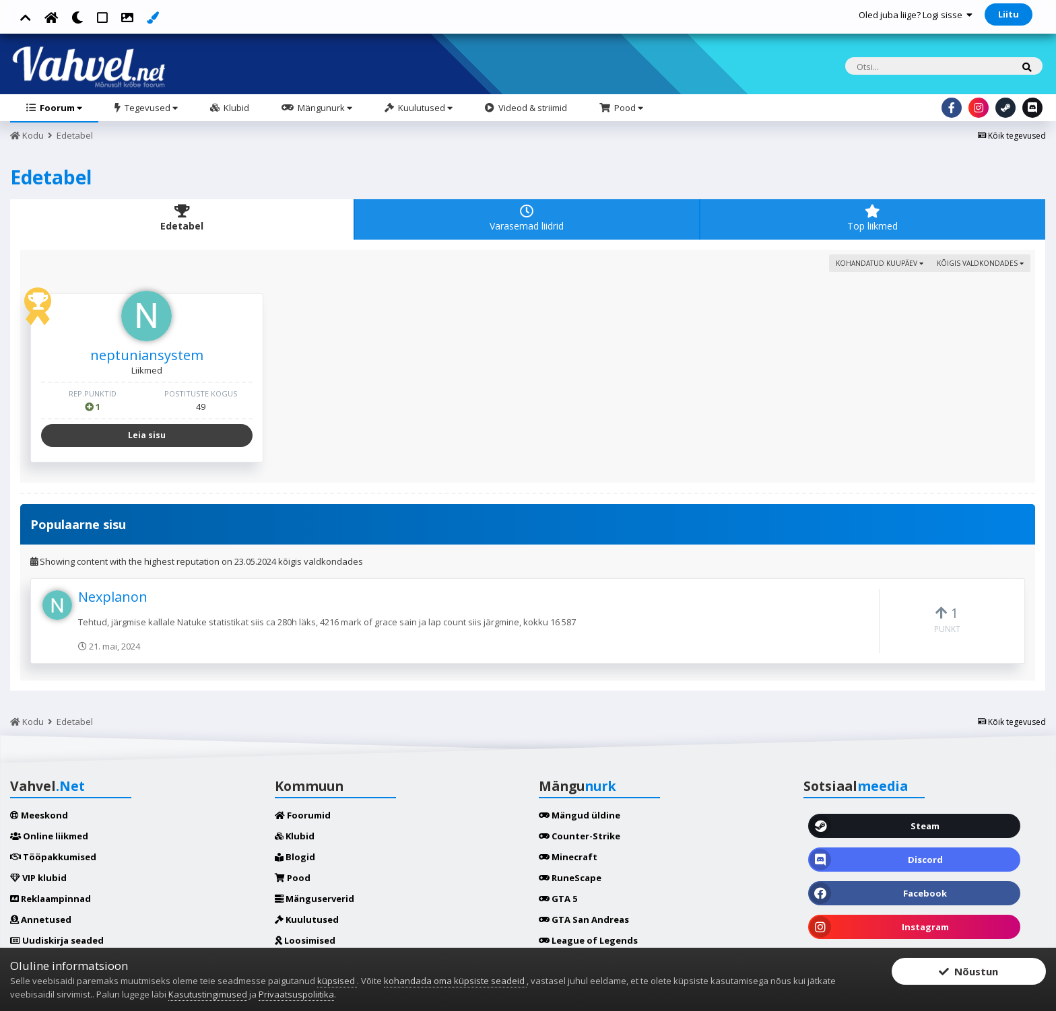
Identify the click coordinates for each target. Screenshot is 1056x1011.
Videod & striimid (531, 108)
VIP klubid (38, 878)
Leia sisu (147, 435)
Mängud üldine (579, 815)
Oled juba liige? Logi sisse (915, 15)
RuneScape (570, 878)
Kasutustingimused (207, 994)
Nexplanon (112, 597)
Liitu (1008, 14)
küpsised (337, 981)
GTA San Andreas (584, 919)
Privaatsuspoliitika (296, 994)
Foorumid (303, 815)
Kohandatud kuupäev (879, 263)
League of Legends (588, 940)
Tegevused (150, 108)
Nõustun (968, 972)
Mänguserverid (314, 899)
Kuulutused (424, 108)
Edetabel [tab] (181, 218)
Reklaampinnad (50, 899)
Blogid (295, 857)
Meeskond (39, 815)
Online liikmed (49, 836)
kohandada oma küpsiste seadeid (455, 981)
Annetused (40, 919)
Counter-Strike (579, 836)
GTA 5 (558, 899)
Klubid (235, 108)
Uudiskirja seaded (57, 940)
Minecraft (568, 857)
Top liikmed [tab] (873, 218)
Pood (627, 108)
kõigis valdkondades (980, 263)
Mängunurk (324, 108)
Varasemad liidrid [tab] (526, 218)
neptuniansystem (146, 355)
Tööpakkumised (53, 857)
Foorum (60, 108)
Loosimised (305, 940)
